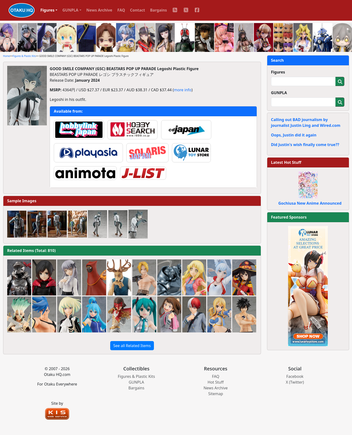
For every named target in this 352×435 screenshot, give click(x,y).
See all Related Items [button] (132, 345)
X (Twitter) (295, 382)
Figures (278, 72)
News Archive (99, 10)
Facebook (294, 376)
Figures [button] (47, 10)
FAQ (121, 10)
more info (182, 89)
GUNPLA (279, 92)
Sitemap (215, 393)
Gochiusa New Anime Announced (309, 203)
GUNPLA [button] (70, 10)
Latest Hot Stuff (286, 162)
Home (6, 56)
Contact (137, 10)
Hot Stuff (216, 382)
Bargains (158, 10)
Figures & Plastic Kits (24, 56)
